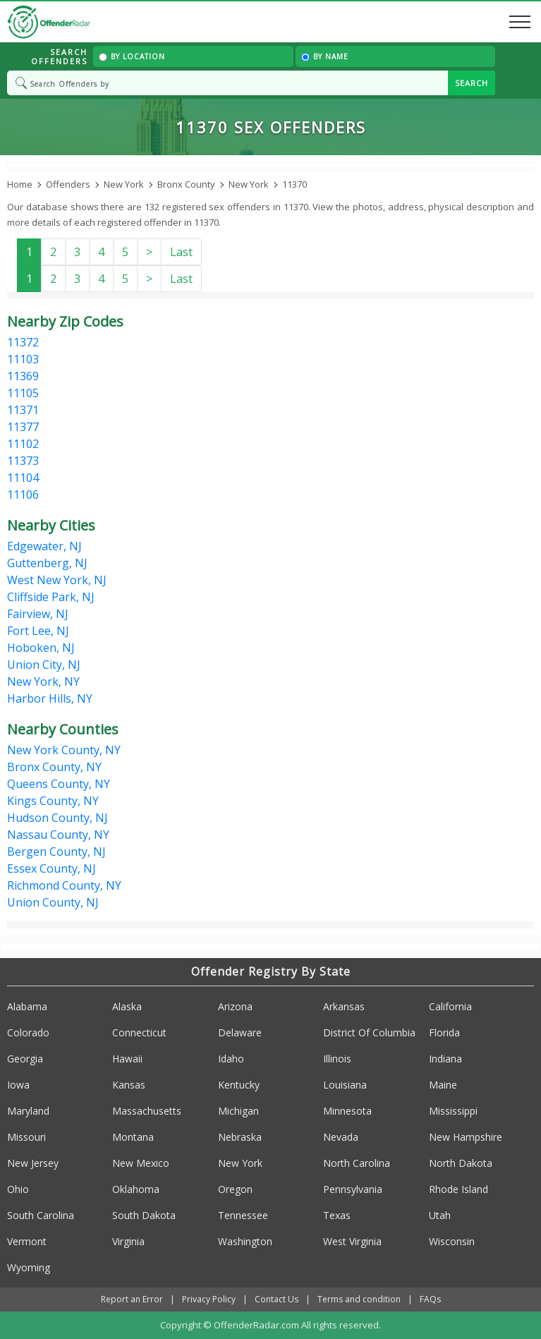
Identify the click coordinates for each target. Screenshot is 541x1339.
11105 (23, 393)
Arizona (235, 1006)
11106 (23, 494)
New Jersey (33, 1163)
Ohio (18, 1189)
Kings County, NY (53, 800)
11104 (23, 477)
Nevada (340, 1137)
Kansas (128, 1084)
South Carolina (40, 1215)
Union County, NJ (53, 902)
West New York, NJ (57, 580)
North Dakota (460, 1163)
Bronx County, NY (54, 767)
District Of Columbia (369, 1032)
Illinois (337, 1058)
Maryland (28, 1110)
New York (240, 1163)
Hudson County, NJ (57, 817)
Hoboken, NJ (41, 647)
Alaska (127, 1006)
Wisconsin (452, 1241)
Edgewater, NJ (44, 546)
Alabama (27, 1006)
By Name (324, 56)
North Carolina (356, 1163)
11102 (23, 444)
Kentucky (239, 1084)
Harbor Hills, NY (49, 698)
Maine (443, 1084)
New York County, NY (64, 750)
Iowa (18, 1084)
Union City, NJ (43, 664)
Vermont (27, 1241)
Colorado (28, 1032)
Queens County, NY (58, 784)
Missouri (26, 1137)
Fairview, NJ (37, 614)
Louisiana (345, 1084)
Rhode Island (458, 1189)
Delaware (240, 1032)
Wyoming (28, 1267)
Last (181, 252)
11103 (23, 359)
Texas (337, 1215)
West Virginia (352, 1241)
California (450, 1006)
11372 (23, 342)
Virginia (128, 1241)
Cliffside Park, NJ (51, 597)
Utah (440, 1215)
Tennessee (243, 1215)
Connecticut (139, 1032)
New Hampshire (465, 1137)
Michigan (238, 1110)
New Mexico (140, 1163)
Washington (245, 1241)
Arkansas (344, 1006)
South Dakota (144, 1215)
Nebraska (240, 1137)
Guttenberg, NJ (47, 563)
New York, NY (43, 681)
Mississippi (453, 1110)
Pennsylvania (352, 1189)
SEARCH (471, 83)
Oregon (235, 1189)
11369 (23, 376)
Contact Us (276, 1299)
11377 (23, 427)
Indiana (445, 1058)
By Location (132, 56)
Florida (444, 1032)
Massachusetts (146, 1110)
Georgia (25, 1058)
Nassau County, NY (58, 834)
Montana (133, 1137)
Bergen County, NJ (56, 851)
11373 (23, 460)
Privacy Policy (209, 1299)
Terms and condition (359, 1299)
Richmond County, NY (64, 885)
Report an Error (132, 1299)
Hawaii (127, 1058)
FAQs (430, 1299)
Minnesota (347, 1110)
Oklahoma (135, 1189)
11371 (23, 410)
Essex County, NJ (51, 868)
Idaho (231, 1058)
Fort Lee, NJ (38, 630)
